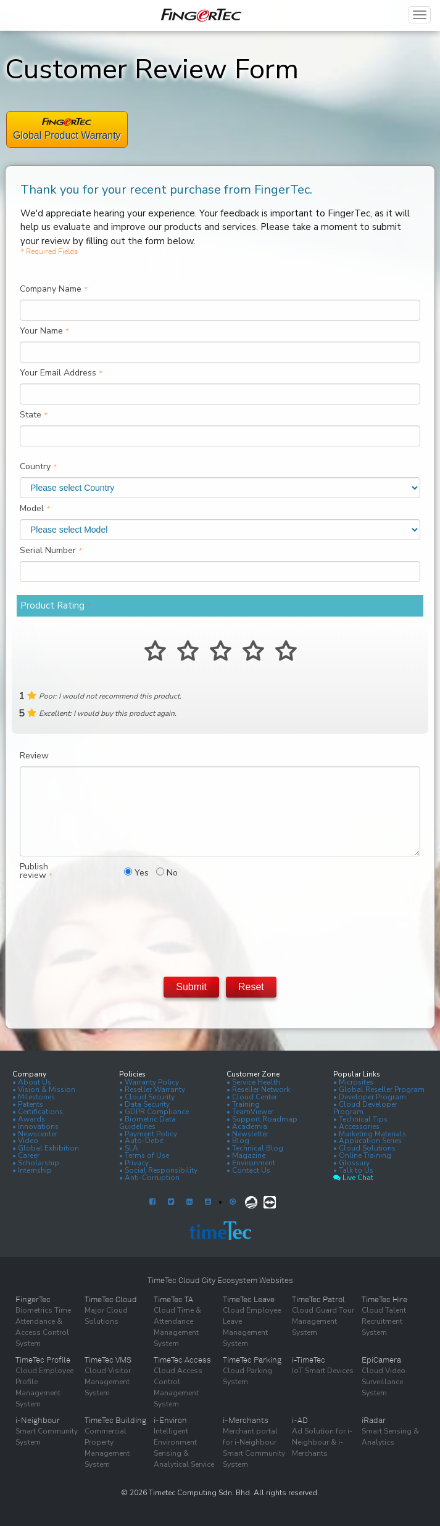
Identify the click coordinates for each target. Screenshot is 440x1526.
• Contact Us (248, 1170)
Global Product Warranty (67, 135)
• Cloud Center (251, 1097)
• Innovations (35, 1126)
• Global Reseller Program (379, 1089)
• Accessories (356, 1126)
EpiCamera (381, 1360)
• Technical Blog (254, 1148)
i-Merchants (245, 1420)
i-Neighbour (37, 1420)
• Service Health (253, 1082)
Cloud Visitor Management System (108, 1382)
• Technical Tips (360, 1119)
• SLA (128, 1148)
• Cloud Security (147, 1097)
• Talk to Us (353, 1170)
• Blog (237, 1141)
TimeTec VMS (108, 1360)
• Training (243, 1104)
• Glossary (351, 1163)
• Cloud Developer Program (365, 1108)
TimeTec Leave (249, 1300)
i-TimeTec (308, 1360)
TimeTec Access (182, 1360)
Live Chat (353, 1178)
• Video (25, 1141)
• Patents (27, 1104)
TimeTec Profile (42, 1360)
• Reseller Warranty (152, 1089)
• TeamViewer (249, 1112)
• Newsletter (247, 1134)
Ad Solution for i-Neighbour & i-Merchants (322, 1442)
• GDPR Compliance (154, 1112)
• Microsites (353, 1082)
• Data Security (144, 1104)
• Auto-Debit (141, 1141)
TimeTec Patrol (318, 1300)
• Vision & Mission (43, 1089)
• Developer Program (369, 1097)
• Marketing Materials (369, 1134)
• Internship (32, 1170)
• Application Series (367, 1141)
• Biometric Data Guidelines (147, 1122)
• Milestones (33, 1097)
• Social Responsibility (158, 1170)
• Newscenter (34, 1134)
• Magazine (245, 1155)
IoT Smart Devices (323, 1371)
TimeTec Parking (252, 1360)
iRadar (374, 1420)
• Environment (250, 1163)
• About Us (31, 1082)
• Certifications (37, 1112)
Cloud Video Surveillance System (383, 1382)
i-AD (300, 1420)
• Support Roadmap (261, 1119)
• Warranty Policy (149, 1082)
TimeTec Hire (384, 1300)
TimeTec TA (173, 1300)
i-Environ (170, 1420)
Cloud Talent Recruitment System (384, 1321)
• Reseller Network (258, 1089)
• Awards (28, 1119)
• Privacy (134, 1163)
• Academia (246, 1126)
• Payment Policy (148, 1134)
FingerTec (33, 1300)
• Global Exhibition (45, 1148)
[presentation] (220, 925)
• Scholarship (35, 1163)
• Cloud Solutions (364, 1148)
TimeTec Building (115, 1420)
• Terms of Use (144, 1155)
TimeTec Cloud (111, 1300)
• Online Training (362, 1155)
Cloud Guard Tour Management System (323, 1321)
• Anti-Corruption (149, 1178)
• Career (25, 1155)
